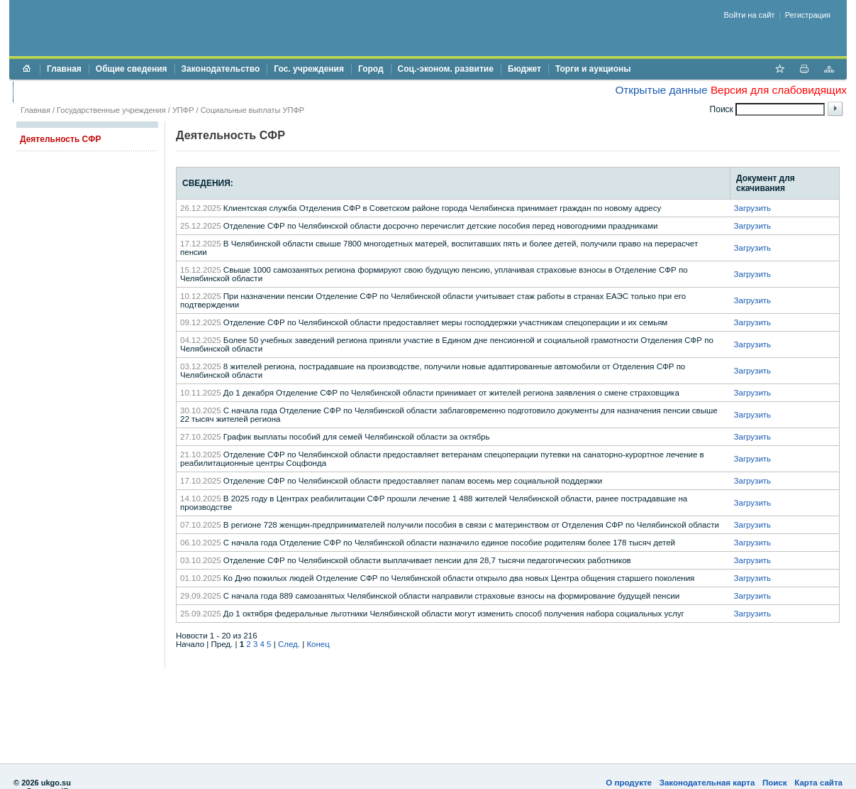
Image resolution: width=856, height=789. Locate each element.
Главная (64, 69)
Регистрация (807, 15)
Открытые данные (661, 90)
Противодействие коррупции (81, 92)
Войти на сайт (749, 15)
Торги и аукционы (593, 69)
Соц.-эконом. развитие (446, 69)
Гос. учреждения (309, 69)
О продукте (629, 782)
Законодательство (221, 69)
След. (289, 644)
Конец (317, 644)
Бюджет (524, 69)
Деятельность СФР (60, 139)
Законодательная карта (707, 782)
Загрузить (753, 208)
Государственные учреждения (111, 110)
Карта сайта (818, 782)
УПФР (183, 110)
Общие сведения (131, 69)
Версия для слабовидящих (779, 90)
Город (371, 69)
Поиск (774, 782)
